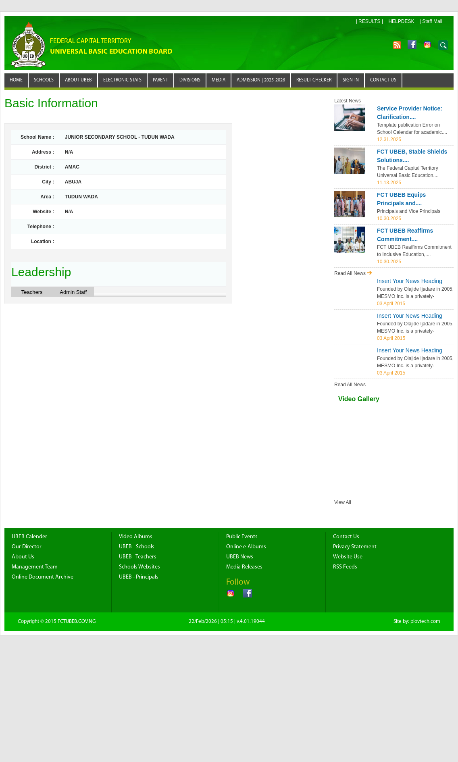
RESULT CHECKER (313, 80)
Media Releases (244, 567)
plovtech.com (425, 621)
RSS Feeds (345, 567)
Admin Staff (73, 292)
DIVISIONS (189, 80)
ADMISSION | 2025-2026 (261, 80)
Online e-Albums (246, 547)
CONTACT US (383, 80)
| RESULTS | (369, 21)
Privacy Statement (355, 547)
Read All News (353, 273)
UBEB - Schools (136, 547)
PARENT (160, 80)
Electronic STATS (122, 80)
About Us (23, 557)
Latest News (347, 101)
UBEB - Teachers (137, 557)
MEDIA (218, 80)
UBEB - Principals (138, 577)
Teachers (32, 292)
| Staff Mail (431, 21)
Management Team (35, 567)
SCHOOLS (44, 80)
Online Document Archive (42, 577)
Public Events (242, 537)
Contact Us (346, 537)
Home (16, 80)
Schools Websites (139, 567)
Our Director (27, 547)
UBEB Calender (29, 537)
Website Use (347, 557)
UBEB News (239, 557)
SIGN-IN (351, 80)
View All (342, 502)
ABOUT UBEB (78, 80)
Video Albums (135, 537)
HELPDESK (401, 21)
